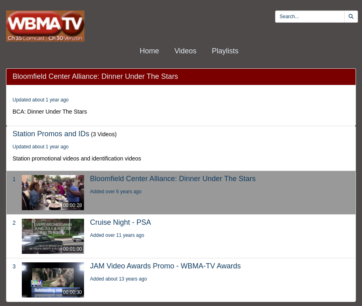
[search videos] (310, 17)
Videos (186, 51)
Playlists (225, 51)
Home (149, 51)
